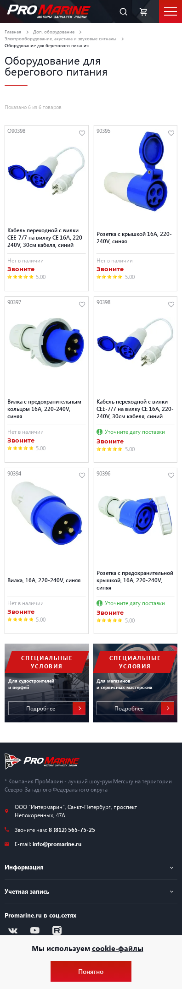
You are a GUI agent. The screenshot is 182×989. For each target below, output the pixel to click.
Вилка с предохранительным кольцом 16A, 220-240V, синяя (44, 409)
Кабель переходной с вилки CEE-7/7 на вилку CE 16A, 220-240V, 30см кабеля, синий (46, 237)
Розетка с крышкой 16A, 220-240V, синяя (134, 237)
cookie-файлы (117, 948)
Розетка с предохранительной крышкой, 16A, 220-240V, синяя (135, 580)
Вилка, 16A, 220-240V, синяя (43, 580)
